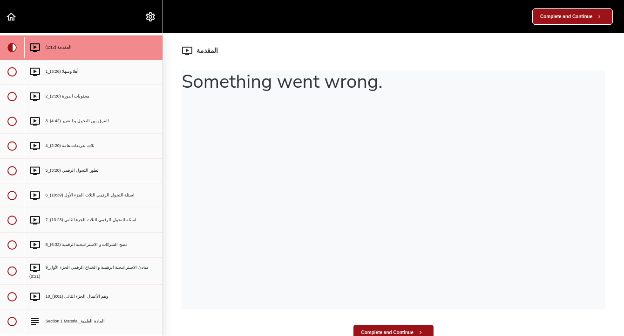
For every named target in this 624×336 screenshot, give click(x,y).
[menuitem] (151, 16)
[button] (11, 16)
